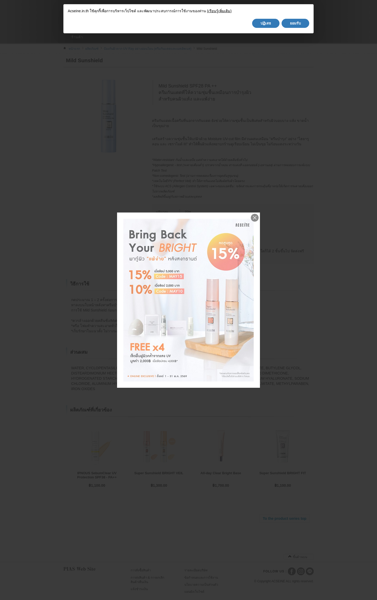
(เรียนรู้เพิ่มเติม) (219, 573)
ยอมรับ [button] (295, 585)
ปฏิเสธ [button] (265, 585)
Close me (255, 218)
